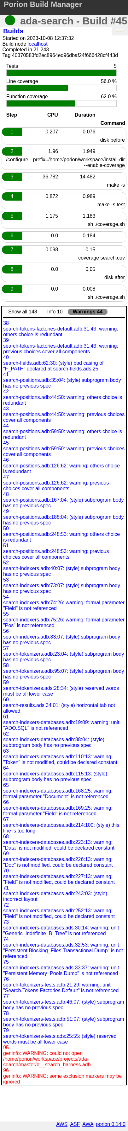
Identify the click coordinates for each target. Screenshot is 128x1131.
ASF (75, 1124)
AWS (61, 1124)
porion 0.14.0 (110, 1124)
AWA (87, 1124)
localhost (38, 44)
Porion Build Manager (43, 4)
